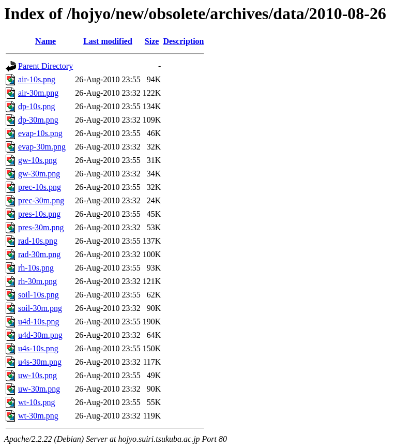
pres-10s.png (39, 214)
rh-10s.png (36, 267)
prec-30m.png (41, 200)
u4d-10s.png (38, 321)
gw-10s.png (37, 160)
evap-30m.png (42, 146)
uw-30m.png (39, 388)
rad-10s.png (37, 240)
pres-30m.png (41, 227)
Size (152, 41)
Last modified (107, 41)
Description (183, 41)
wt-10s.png (36, 402)
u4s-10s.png (38, 348)
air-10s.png (36, 79)
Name (45, 41)
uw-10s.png (37, 375)
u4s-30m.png (40, 361)
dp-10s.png (36, 106)
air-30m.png (38, 92)
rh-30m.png (37, 281)
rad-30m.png (39, 254)
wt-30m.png (38, 415)
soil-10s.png (38, 294)
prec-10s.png (39, 187)
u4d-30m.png (40, 335)
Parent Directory (45, 66)
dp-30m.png (38, 119)
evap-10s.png (40, 133)
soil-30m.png (40, 308)
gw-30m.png (39, 173)
